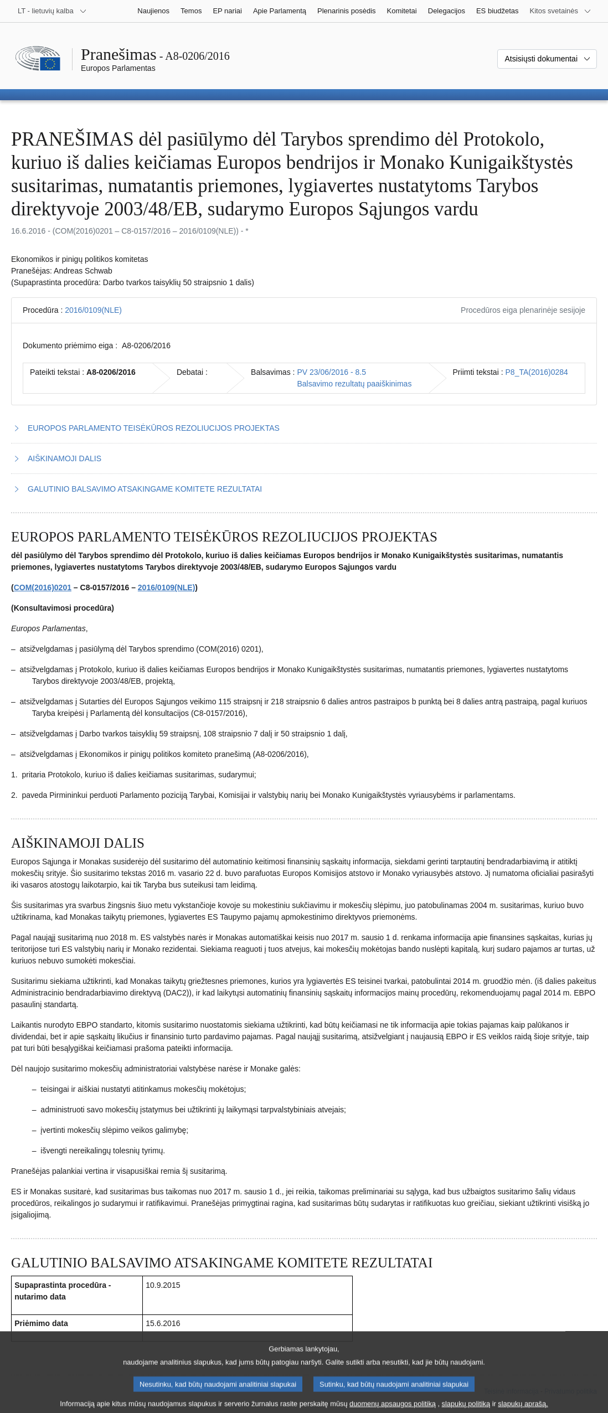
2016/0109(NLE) (93, 310)
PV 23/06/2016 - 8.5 (331, 372)
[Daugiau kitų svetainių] (560, 11)
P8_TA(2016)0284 (537, 372)
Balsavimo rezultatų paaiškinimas (354, 383)
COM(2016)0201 (42, 587)
